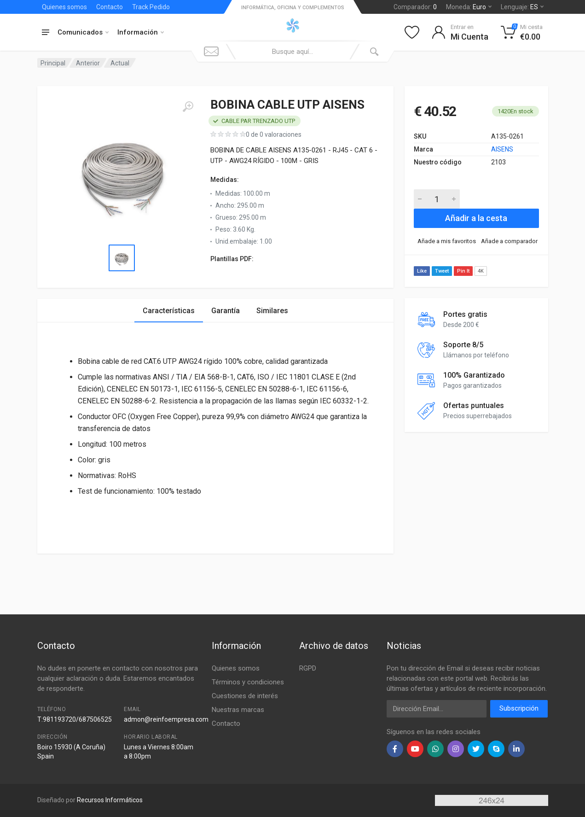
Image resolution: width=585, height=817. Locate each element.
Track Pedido (151, 7)
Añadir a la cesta (476, 218)
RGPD (307, 668)
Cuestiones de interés (245, 696)
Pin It (463, 271)
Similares (272, 310)
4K (481, 271)
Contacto (109, 7)
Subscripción (519, 708)
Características (169, 310)
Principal (53, 63)
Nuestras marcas (238, 710)
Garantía (225, 310)
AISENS (502, 149)
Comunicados (83, 32)
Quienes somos (64, 7)
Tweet (442, 271)
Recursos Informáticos (110, 800)
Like (422, 271)
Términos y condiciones (248, 682)
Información (140, 32)
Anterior (88, 63)
